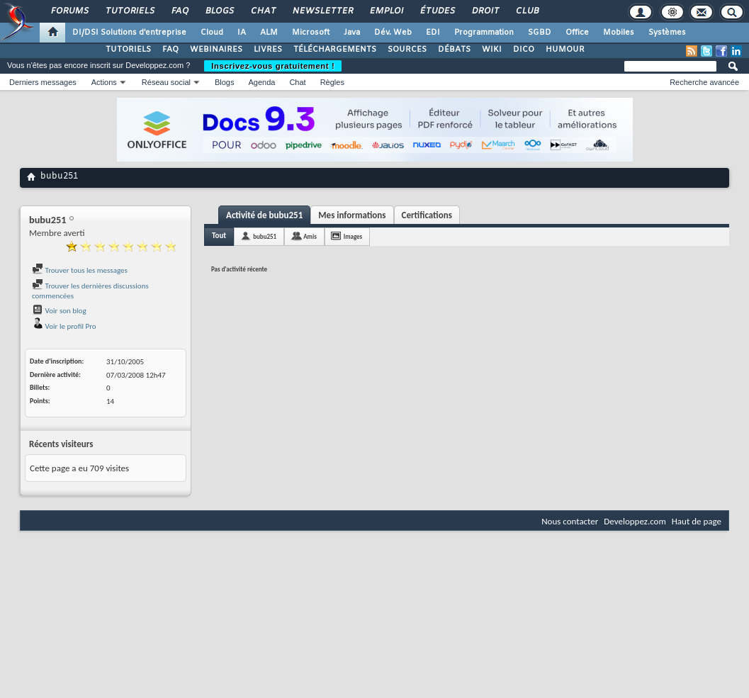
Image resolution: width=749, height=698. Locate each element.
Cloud (212, 33)
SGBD (539, 33)
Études (437, 11)
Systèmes (667, 33)
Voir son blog (59, 310)
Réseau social (166, 82)
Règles (332, 82)
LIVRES (268, 50)
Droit (485, 11)
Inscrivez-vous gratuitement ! (272, 66)
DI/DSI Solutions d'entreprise (129, 33)
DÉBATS (454, 50)
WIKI (492, 50)
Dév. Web (393, 33)
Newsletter (322, 11)
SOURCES (407, 50)
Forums (69, 11)
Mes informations (351, 215)
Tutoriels (129, 11)
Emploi (386, 11)
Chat (262, 11)
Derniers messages (43, 82)
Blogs (219, 11)
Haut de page (696, 521)
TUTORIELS (128, 50)
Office (577, 33)
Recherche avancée (704, 82)
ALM (269, 33)
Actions (104, 82)
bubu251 (264, 236)
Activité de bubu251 (264, 215)
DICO (523, 50)
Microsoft (311, 33)
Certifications (427, 215)
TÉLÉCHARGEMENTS (334, 50)
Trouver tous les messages (80, 270)
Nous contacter (569, 521)
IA (241, 33)
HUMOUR (565, 50)
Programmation (484, 33)
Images (353, 236)
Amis (310, 236)
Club (526, 11)
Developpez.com (635, 521)
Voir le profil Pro (64, 326)
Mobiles (618, 33)
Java (352, 33)
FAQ (179, 11)
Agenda (261, 82)
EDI (433, 33)
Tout (219, 235)
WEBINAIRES (216, 50)
